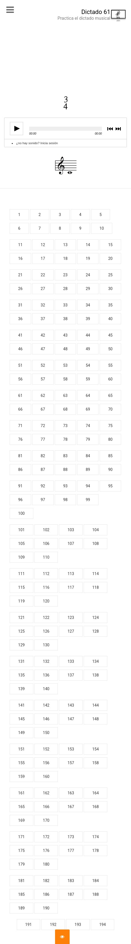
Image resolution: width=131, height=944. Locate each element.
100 (21, 513)
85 (110, 456)
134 (95, 661)
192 (53, 924)
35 (110, 305)
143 (70, 705)
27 (43, 288)
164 (95, 793)
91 (20, 486)
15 (110, 245)
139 (21, 689)
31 (20, 305)
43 (65, 335)
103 (70, 530)
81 (20, 456)
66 (20, 409)
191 (28, 924)
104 (95, 530)
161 (21, 793)
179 (21, 864)
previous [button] (110, 129)
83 (65, 456)
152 (46, 749)
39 (88, 319)
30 (110, 288)
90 (110, 469)
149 (21, 732)
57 (43, 379)
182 (46, 880)
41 (20, 335)
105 (21, 543)
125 (21, 631)
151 (21, 749)
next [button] (118, 129)
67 (43, 409)
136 (46, 675)
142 (46, 705)
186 (46, 894)
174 (95, 837)
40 (110, 319)
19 (88, 258)
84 (88, 456)
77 (43, 439)
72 (43, 425)
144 (95, 705)
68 (65, 409)
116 (46, 587)
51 (20, 365)
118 (95, 587)
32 (43, 305)
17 (43, 258)
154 (95, 749)
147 (70, 719)
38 (65, 319)
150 (46, 732)
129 (21, 645)
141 (21, 705)
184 (95, 880)
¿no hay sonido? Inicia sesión (37, 143)
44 (88, 335)
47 (43, 349)
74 (88, 425)
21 (20, 275)
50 (110, 349)
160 (46, 776)
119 (21, 601)
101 (21, 530)
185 (21, 894)
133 (70, 661)
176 (46, 850)
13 (65, 245)
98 (65, 499)
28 (65, 288)
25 (110, 275)
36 (20, 319)
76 (20, 439)
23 (65, 275)
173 (70, 837)
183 (70, 880)
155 (21, 763)
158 (95, 763)
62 (43, 395)
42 (43, 335)
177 (70, 850)
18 (65, 258)
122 (46, 617)
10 (102, 228)
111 (21, 573)
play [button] (15, 128)
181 (21, 880)
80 (110, 439)
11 (20, 245)
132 (46, 661)
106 (46, 543)
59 (88, 379)
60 (110, 379)
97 (43, 499)
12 (43, 245)
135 (21, 675)
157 (70, 763)
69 (88, 409)
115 (21, 587)
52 (43, 365)
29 (88, 288)
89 (88, 469)
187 (70, 894)
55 (110, 365)
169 (21, 820)
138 (95, 675)
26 (20, 288)
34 (88, 305)
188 (95, 894)
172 (46, 837)
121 (21, 617)
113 (70, 573)
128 (95, 631)
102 (46, 530)
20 (110, 258)
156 (46, 763)
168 (95, 806)
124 (95, 617)
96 (20, 499)
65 (110, 395)
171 (21, 837)
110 (46, 557)
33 (65, 305)
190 (46, 908)
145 (21, 719)
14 (88, 245)
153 (70, 749)
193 (78, 924)
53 (65, 365)
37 (43, 319)
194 (102, 924)
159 (21, 776)
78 (65, 439)
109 (21, 557)
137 (70, 675)
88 (65, 469)
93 (65, 486)
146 (46, 719)
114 (95, 573)
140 (46, 689)
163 (70, 793)
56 (20, 379)
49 (88, 349)
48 (65, 349)
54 (88, 365)
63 (65, 395)
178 (95, 850)
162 (46, 793)
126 (46, 631)
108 (95, 543)
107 (70, 543)
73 (65, 425)
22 (43, 275)
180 (46, 864)
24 (88, 275)
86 (20, 469)
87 (43, 469)
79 (88, 439)
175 (21, 850)
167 (70, 806)
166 (46, 806)
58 (65, 379)
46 (20, 349)
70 (110, 409)
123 (70, 617)
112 (46, 573)
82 (43, 456)
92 (43, 486)
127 (70, 631)
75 (110, 425)
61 (20, 395)
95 (110, 486)
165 (21, 806)
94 (88, 486)
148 (95, 719)
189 (21, 908)
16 (20, 258)
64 (88, 395)
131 (21, 661)
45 (110, 335)
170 (46, 820)
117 (70, 587)
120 (46, 601)
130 (46, 645)
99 (88, 499)
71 (20, 425)
